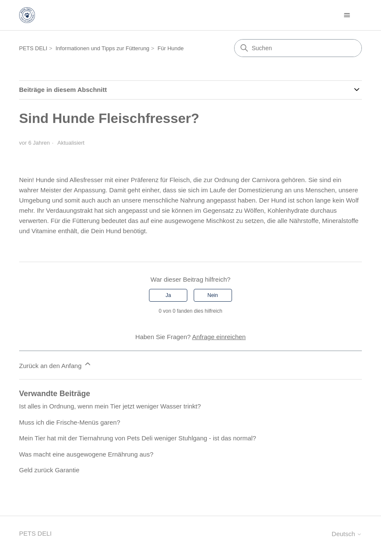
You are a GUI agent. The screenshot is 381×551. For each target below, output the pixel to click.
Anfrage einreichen (219, 336)
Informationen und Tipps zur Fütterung (102, 48)
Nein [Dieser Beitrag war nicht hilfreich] (212, 295)
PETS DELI (33, 48)
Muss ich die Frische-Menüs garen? (69, 422)
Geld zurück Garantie (49, 470)
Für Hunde (170, 48)
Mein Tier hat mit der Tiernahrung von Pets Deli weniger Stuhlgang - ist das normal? (137, 438)
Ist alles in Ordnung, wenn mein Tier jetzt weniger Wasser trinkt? (110, 406)
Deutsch (347, 533)
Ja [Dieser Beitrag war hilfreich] (168, 295)
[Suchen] (298, 48)
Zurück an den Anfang (55, 364)
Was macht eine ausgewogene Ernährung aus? (86, 454)
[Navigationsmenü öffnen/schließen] (347, 15)
